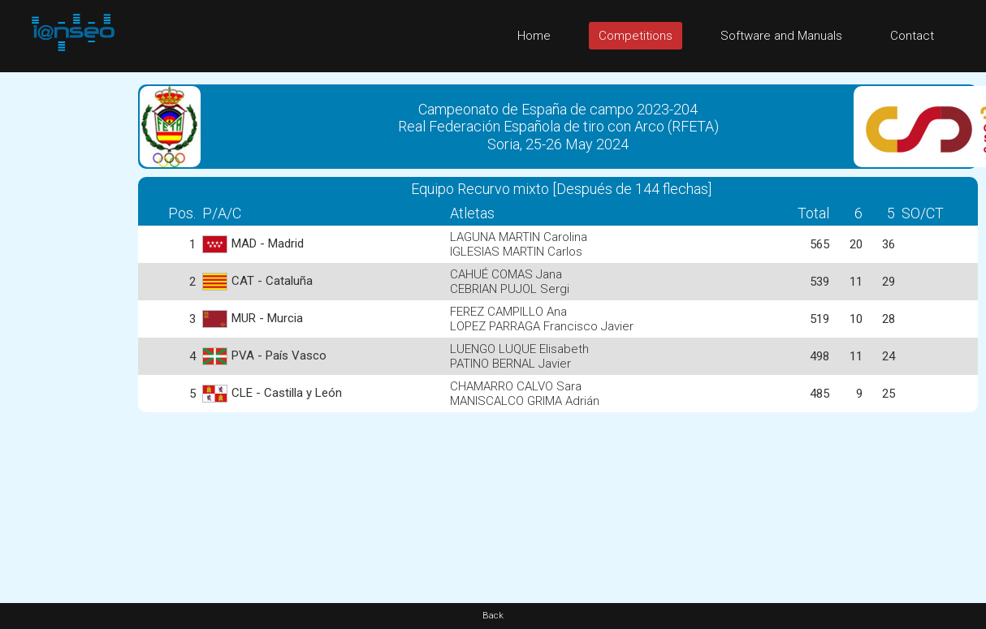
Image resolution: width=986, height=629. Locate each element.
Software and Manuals (781, 35)
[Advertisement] (65, 315)
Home (534, 35)
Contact (912, 35)
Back (493, 615)
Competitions (635, 35)
